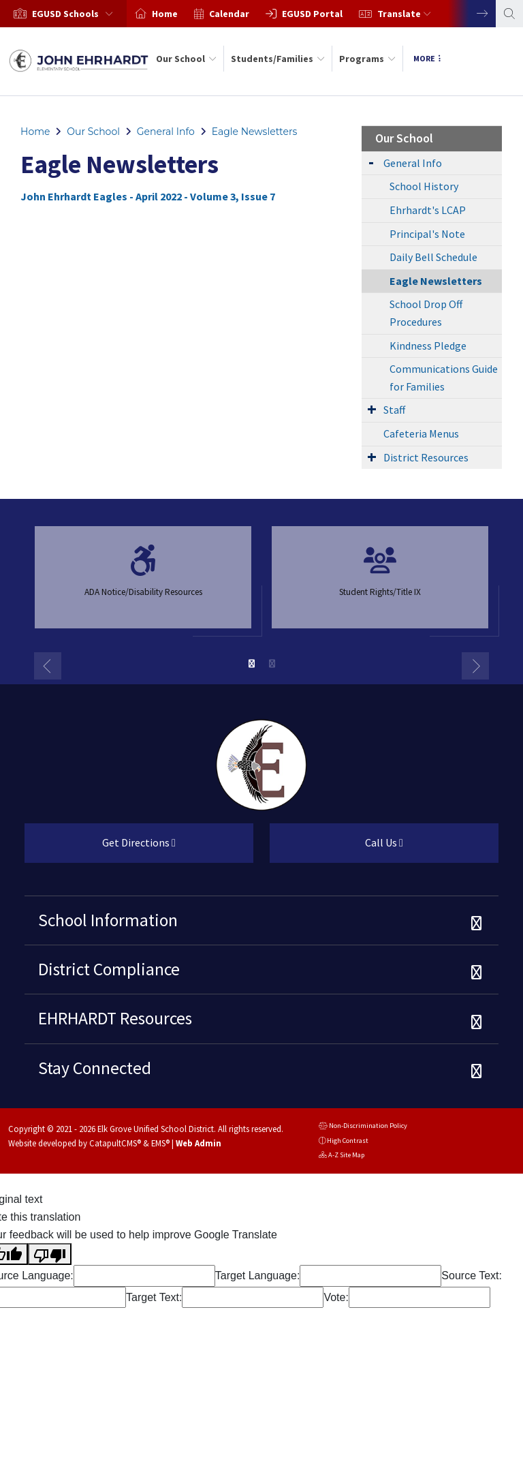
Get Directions (100, 848)
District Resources (426, 457)
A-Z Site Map (341, 1156)
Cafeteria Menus (421, 433)
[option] (63, 13)
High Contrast (347, 1140)
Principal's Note (427, 234)
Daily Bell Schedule (433, 257)
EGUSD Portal (312, 13)
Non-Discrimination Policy (363, 1127)
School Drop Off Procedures (426, 313)
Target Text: (154, 1297)
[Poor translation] (50, 1254)
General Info (166, 131)
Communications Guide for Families (444, 377)
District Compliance (109, 969)
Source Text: (471, 1275)
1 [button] (251, 664)
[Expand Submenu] (371, 161)
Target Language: (257, 1275)
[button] (75, 13)
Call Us (336, 848)
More (427, 58)
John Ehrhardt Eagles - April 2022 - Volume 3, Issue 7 (147, 196)
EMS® (160, 1143)
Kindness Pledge (428, 345)
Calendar (229, 13)
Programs (367, 58)
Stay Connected (94, 1068)
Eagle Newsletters (255, 131)
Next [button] (472, 13)
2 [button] (272, 664)
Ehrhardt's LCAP (428, 210)
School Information (108, 920)
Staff (394, 409)
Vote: (335, 1297)
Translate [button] (404, 13)
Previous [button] (47, 666)
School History (424, 186)
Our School (186, 58)
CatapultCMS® (115, 1143)
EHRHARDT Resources (115, 1018)
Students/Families (278, 58)
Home (165, 13)
